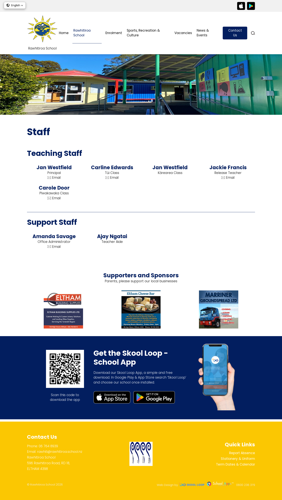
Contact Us (235, 33)
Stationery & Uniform (238, 458)
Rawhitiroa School (82, 33)
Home (64, 33)
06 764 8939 (48, 446)
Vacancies (183, 33)
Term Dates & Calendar (235, 464)
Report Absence (242, 453)
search (253, 33)
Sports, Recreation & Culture (143, 33)
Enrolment (113, 33)
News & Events (203, 33)
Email (54, 179)
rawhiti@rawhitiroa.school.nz (59, 452)
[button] (14, 5)
